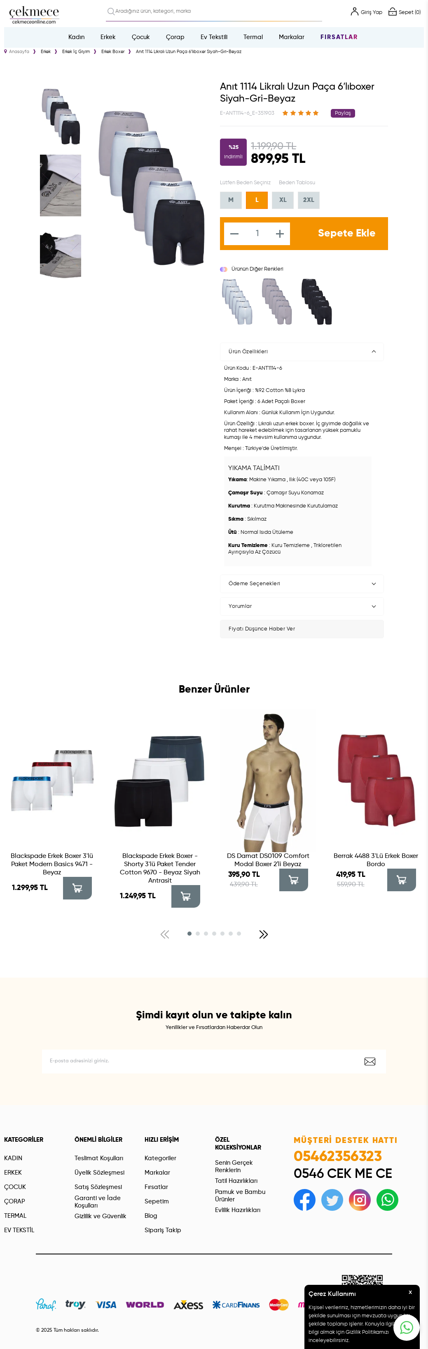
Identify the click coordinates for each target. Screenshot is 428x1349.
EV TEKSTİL (19, 1230)
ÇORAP (14, 1201)
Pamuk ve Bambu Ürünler (240, 1196)
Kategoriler (160, 1158)
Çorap (175, 37)
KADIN (13, 1158)
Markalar (291, 37)
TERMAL (15, 1216)
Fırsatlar (339, 37)
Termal (253, 37)
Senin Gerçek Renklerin (234, 1166)
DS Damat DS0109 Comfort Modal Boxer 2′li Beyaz (268, 860)
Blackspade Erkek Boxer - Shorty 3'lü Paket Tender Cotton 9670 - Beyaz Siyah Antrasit (160, 868)
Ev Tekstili (214, 37)
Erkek (108, 37)
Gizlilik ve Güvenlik (100, 1216)
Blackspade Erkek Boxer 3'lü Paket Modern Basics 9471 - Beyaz (52, 864)
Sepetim (157, 1201)
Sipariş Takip (163, 1230)
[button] (189, 934)
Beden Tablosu (297, 182)
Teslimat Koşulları (99, 1158)
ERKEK (13, 1173)
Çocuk (141, 37)
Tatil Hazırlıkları (236, 1181)
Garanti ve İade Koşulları (98, 1202)
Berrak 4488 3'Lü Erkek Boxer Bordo (376, 860)
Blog (151, 1216)
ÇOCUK (15, 1187)
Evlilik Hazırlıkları (237, 1210)
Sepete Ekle (347, 234)
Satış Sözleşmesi (98, 1187)
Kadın (76, 37)
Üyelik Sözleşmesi (99, 1173)
